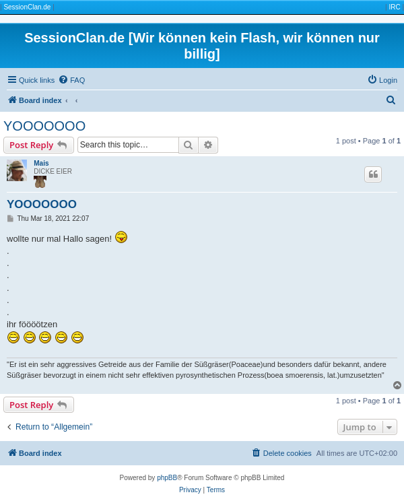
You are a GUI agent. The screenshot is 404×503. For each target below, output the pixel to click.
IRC (394, 7)
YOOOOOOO (44, 126)
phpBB (167, 477)
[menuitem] (71, 80)
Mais (41, 163)
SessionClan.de (26, 7)
